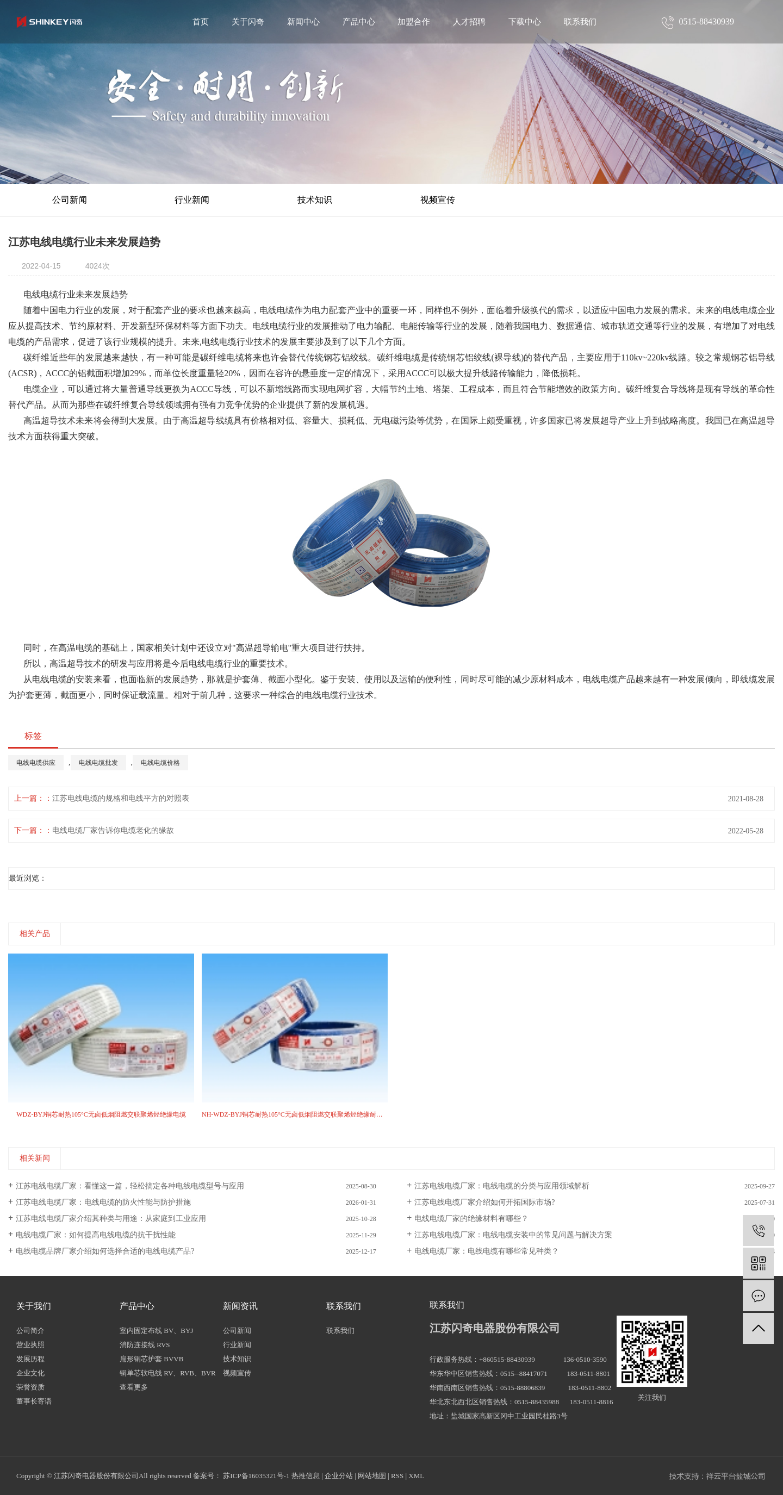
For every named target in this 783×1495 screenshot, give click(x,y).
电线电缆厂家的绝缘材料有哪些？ (471, 1218)
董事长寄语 (34, 1401)
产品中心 (359, 21)
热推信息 (305, 1476)
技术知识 (314, 199)
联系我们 (580, 21)
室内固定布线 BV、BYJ (156, 1330)
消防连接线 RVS (145, 1345)
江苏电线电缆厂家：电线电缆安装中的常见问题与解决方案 (513, 1235)
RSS (397, 1476)
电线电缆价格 (160, 763)
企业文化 (30, 1373)
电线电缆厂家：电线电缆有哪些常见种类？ (486, 1251)
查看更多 (134, 1387)
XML (416, 1476)
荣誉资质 (30, 1387)
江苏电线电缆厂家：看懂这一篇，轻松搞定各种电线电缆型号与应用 (130, 1186)
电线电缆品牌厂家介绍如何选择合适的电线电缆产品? (105, 1251)
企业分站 (339, 1476)
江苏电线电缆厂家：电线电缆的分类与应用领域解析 (501, 1186)
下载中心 (524, 21)
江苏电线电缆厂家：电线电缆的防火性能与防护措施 (103, 1202)
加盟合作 (413, 21)
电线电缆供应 (35, 763)
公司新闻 (69, 199)
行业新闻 (192, 199)
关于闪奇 (248, 21)
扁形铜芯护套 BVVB (151, 1359)
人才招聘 (469, 21)
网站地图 (372, 1476)
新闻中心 (303, 21)
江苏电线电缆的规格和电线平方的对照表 (120, 798)
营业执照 (30, 1345)
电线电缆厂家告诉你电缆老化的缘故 (113, 830)
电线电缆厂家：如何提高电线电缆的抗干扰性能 (96, 1235)
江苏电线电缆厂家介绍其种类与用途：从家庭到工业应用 (111, 1218)
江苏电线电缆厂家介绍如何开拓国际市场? (484, 1202)
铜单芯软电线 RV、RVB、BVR (168, 1373)
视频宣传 (437, 199)
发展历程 (30, 1359)
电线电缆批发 (98, 763)
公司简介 (30, 1330)
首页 (200, 21)
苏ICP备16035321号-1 (256, 1476)
